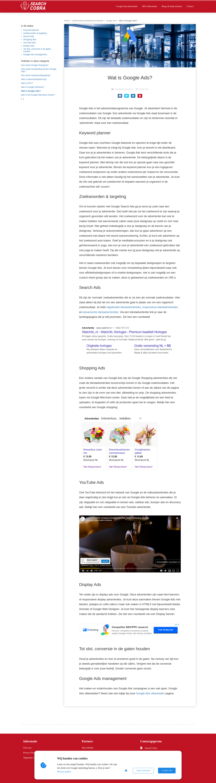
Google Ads (143, 89)
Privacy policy (64, 771)
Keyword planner (31, 30)
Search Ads (28, 36)
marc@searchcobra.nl (124, 89)
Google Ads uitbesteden (150, 693)
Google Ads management (35, 54)
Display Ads (28, 46)
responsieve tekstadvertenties (160, 307)
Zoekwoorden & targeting (35, 33)
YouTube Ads (29, 42)
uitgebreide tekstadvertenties (123, 307)
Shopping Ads (29, 39)
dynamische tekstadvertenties (100, 312)
